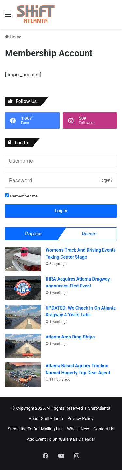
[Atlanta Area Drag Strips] (23, 346)
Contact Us (103, 428)
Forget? (105, 180)
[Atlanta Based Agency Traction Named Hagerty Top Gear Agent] (23, 374)
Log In (61, 210)
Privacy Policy (80, 418)
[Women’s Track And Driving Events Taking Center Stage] (23, 259)
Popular (33, 234)
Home (13, 36)
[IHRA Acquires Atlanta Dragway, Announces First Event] (23, 288)
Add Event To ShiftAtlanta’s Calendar (61, 439)
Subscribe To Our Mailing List (35, 428)
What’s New (78, 428)
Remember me (21, 195)
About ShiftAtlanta (46, 418)
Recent (89, 234)
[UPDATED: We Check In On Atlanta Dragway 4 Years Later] (23, 317)
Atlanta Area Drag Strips (70, 336)
